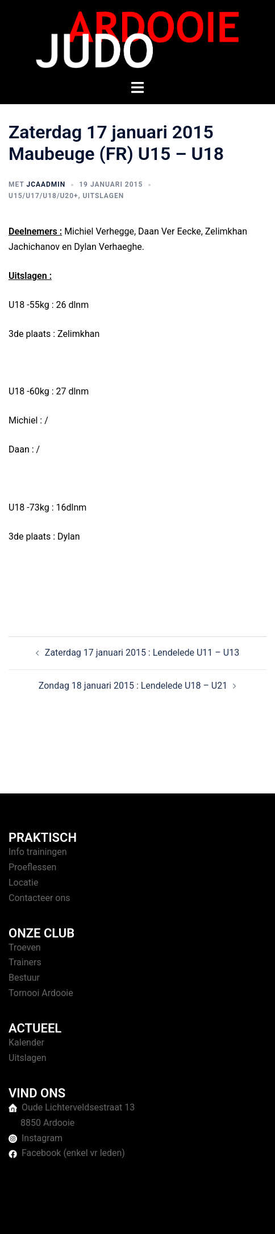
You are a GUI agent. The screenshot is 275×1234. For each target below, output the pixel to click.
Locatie (23, 882)
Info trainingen (38, 851)
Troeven (25, 947)
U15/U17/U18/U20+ (43, 196)
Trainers (25, 962)
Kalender (26, 1042)
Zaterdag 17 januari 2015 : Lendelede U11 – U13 (142, 652)
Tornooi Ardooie (41, 993)
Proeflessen (32, 867)
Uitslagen (103, 196)
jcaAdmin (45, 184)
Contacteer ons (39, 897)
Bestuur (24, 977)
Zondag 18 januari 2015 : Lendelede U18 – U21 (133, 685)
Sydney (240, 1213)
